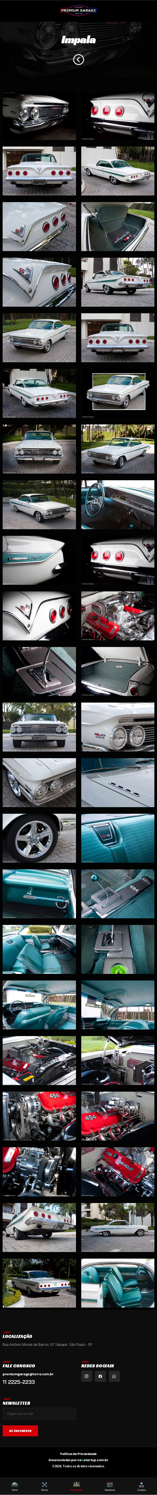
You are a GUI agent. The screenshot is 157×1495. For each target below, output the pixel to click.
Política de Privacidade (78, 1454)
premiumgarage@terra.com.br (28, 1374)
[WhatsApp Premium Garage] (114, 1376)
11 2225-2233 (19, 1382)
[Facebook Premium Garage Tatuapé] (100, 1376)
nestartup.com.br (92, 1460)
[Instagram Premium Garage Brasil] (86, 1376)
